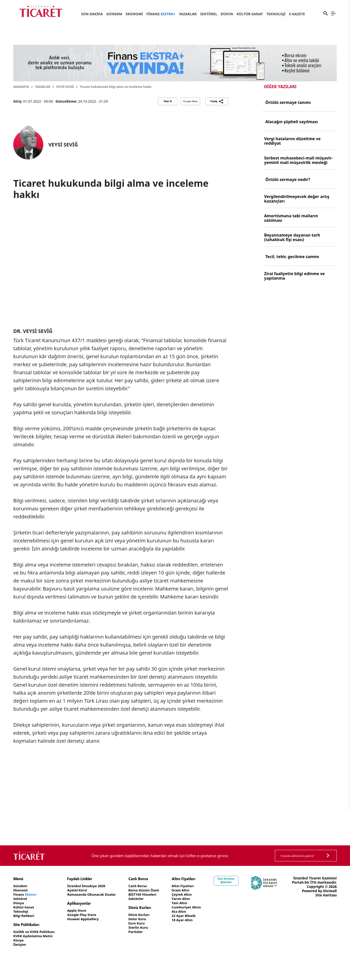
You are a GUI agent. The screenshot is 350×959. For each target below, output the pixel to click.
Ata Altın (186, 911)
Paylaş (217, 101)
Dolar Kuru (143, 919)
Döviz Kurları (145, 915)
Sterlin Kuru (144, 927)
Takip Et (167, 101)
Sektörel (208, 14)
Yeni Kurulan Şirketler (234, 880)
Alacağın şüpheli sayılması (291, 121)
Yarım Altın (188, 899)
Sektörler (142, 899)
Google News (190, 101)
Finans (161, 14)
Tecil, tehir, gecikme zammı (292, 256)
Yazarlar (188, 14)
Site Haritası (326, 903)
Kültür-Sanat (250, 14)
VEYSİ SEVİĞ (65, 87)
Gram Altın (188, 890)
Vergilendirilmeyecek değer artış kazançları (296, 199)
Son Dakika (92, 14)
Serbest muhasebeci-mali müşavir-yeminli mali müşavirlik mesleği (298, 160)
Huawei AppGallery (86, 919)
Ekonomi (134, 14)
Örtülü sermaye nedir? (287, 179)
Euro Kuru (142, 923)
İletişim (20, 944)
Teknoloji (275, 14)
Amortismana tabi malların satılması (291, 218)
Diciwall (330, 899)
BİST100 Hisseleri (148, 894)
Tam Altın (187, 903)
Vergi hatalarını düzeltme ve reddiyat (292, 141)
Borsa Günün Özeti (150, 890)
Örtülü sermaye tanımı (288, 102)
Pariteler (141, 932)
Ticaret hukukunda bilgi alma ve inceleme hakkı (115, 87)
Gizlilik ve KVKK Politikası (35, 932)
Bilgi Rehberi (24, 916)
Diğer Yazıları (280, 86)
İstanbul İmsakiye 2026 (90, 886)
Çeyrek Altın (189, 894)
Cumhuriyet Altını (194, 907)
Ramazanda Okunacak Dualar (95, 894)
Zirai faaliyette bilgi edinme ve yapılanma (294, 276)
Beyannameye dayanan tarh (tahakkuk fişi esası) (292, 237)
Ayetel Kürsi (80, 890)
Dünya (227, 14)
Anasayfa (21, 87)
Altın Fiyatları (190, 886)
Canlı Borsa (143, 886)
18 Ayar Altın (190, 920)
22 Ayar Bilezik (191, 916)
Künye (18, 940)
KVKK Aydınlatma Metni (34, 936)
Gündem (114, 14)
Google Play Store (85, 915)
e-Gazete (297, 14)
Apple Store (80, 910)
